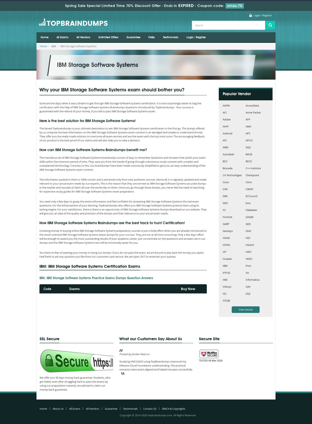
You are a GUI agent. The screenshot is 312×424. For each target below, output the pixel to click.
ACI (225, 112)
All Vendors (83, 37)
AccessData (252, 105)
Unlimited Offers (108, 37)
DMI (225, 196)
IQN (248, 286)
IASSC (249, 259)
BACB (249, 154)
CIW (225, 189)
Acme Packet (253, 112)
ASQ (248, 147)
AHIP (226, 126)
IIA (247, 273)
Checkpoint (252, 175)
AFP (248, 119)
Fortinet (227, 217)
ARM (225, 147)
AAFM (226, 105)
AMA (248, 126)
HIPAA (226, 245)
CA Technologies (232, 175)
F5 (224, 210)
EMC (225, 203)
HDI (248, 238)
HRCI (249, 252)
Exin (248, 203)
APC (248, 133)
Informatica (252, 279)
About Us (58, 408)
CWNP (249, 189)
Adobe (227, 119)
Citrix (249, 182)
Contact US (149, 408)
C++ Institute (253, 168)
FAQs (151, 37)
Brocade (228, 168)
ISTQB (226, 300)
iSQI (248, 293)
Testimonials (170, 37)
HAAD (226, 238)
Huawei (227, 259)
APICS (249, 140)
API (225, 140)
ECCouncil (251, 196)
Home (44, 37)
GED (248, 224)
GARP (226, 224)
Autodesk (228, 154)
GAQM (249, 217)
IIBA (225, 279)
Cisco (226, 182)
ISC (225, 293)
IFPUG (226, 273)
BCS (225, 161)
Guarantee (133, 37)
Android (227, 133)
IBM (53, 46)
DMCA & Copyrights (173, 408)
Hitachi (250, 245)
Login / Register (263, 15)
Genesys (228, 231)
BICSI (249, 161)
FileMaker (251, 210)
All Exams (62, 37)
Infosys (227, 286)
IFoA (248, 266)
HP (224, 252)
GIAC (248, 231)
